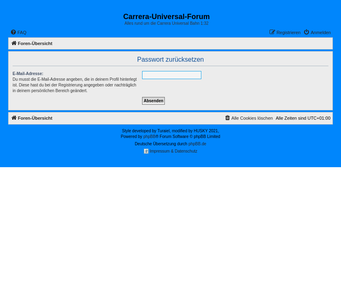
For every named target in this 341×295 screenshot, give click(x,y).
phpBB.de (197, 144)
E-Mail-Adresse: (28, 73)
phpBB (149, 136)
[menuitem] (18, 32)
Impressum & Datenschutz (170, 151)
